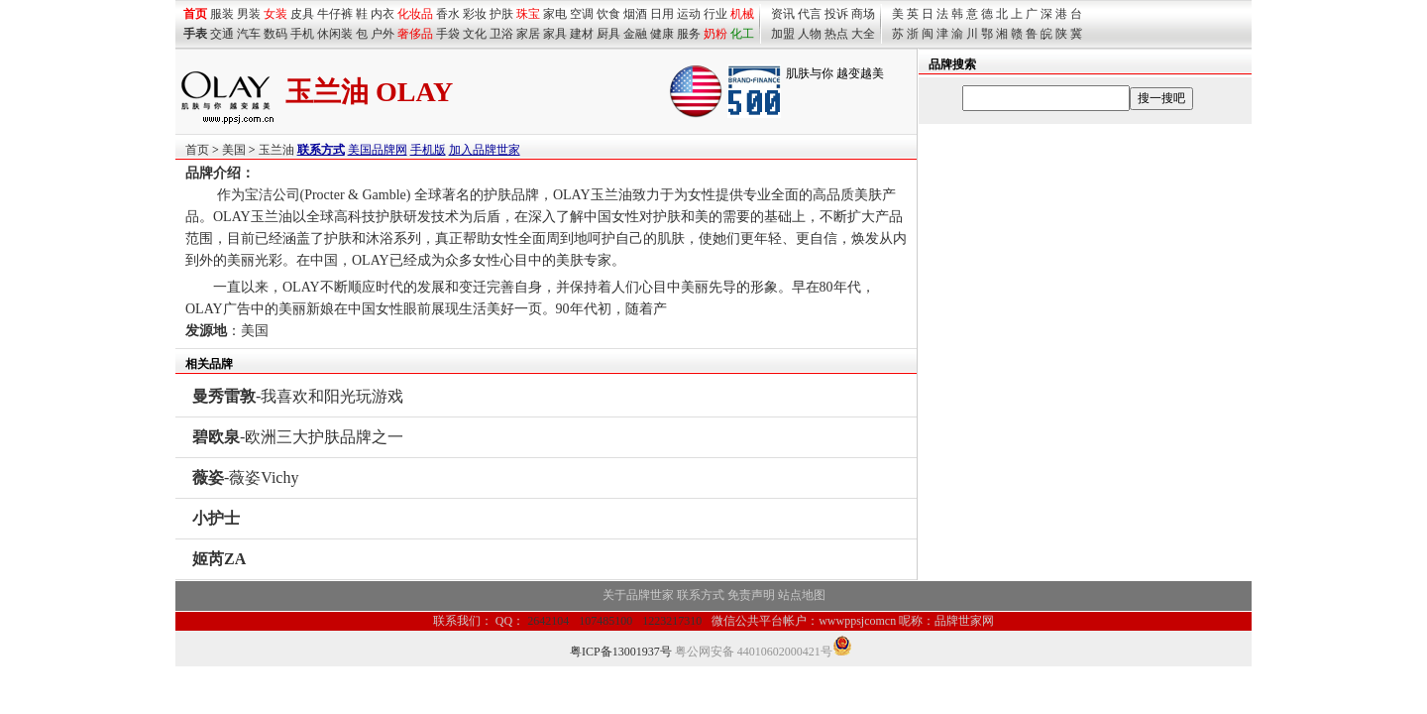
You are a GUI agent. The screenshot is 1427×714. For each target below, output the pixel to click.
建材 (582, 34)
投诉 (836, 14)
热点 (836, 34)
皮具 (302, 14)
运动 (689, 14)
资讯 (783, 14)
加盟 (783, 34)
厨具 (608, 34)
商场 (863, 14)
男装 (249, 14)
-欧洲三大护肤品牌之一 (297, 436)
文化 (475, 34)
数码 (275, 34)
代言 (810, 14)
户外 (382, 34)
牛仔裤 (335, 14)
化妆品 (415, 14)
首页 (197, 150)
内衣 (382, 14)
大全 (863, 34)
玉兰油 (276, 150)
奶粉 (715, 34)
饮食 (608, 14)
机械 (742, 14)
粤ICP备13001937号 (621, 651)
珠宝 (528, 14)
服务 (689, 34)
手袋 (448, 34)
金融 (635, 34)
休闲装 (335, 34)
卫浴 (501, 34)
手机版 (428, 150)
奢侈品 (415, 34)
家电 (555, 14)
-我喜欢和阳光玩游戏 (297, 396)
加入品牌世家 (484, 150)
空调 (582, 14)
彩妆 (475, 14)
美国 (234, 150)
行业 (715, 14)
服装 (222, 14)
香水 (448, 14)
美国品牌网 (377, 150)
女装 (275, 14)
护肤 (501, 14)
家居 (528, 34)
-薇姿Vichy (245, 477)
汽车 (249, 34)
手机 (302, 34)
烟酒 (635, 14)
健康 (662, 34)
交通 (222, 34)
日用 (662, 14)
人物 (810, 34)
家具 (555, 34)
